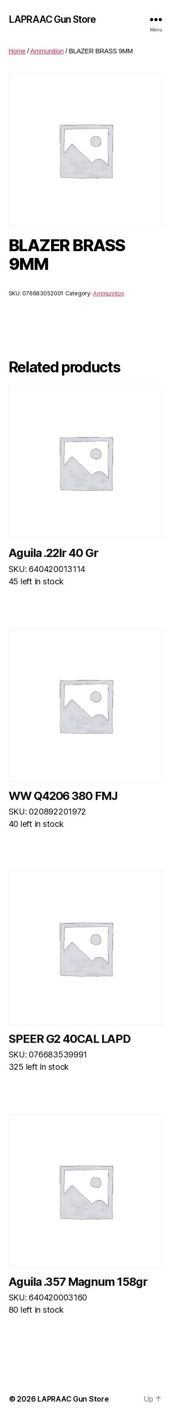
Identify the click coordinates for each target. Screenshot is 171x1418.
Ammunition (46, 51)
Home (17, 51)
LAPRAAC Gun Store (52, 19)
